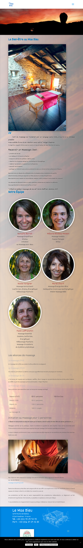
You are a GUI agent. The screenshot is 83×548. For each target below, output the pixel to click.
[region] (41, 22)
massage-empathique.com (16, 483)
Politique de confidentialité (48, 545)
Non (36, 545)
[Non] (80, 542)
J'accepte (29, 545)
